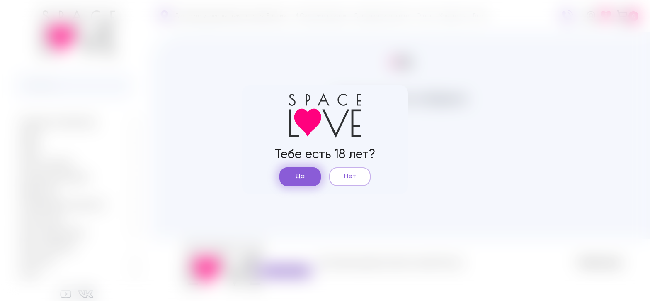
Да (300, 176)
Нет (350, 176)
